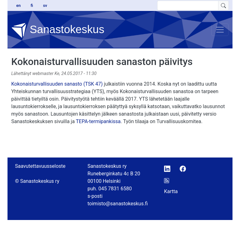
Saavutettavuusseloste (40, 166)
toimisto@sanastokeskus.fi (118, 204)
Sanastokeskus (57, 30)
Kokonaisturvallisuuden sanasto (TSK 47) (57, 84)
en (18, 5)
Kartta (171, 191)
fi (32, 5)
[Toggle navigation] (220, 29)
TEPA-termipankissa (98, 121)
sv (45, 5)
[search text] (187, 5)
